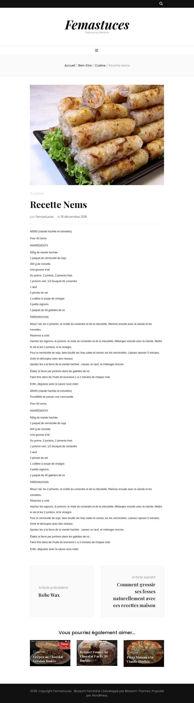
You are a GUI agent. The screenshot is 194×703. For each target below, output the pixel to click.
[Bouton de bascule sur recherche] (161, 4)
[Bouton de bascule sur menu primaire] (97, 51)
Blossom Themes (137, 691)
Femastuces (97, 24)
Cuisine (37, 193)
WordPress (99, 695)
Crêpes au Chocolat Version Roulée (48, 659)
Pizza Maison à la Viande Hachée (140, 659)
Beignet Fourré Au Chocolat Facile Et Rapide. (94, 656)
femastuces (45, 217)
